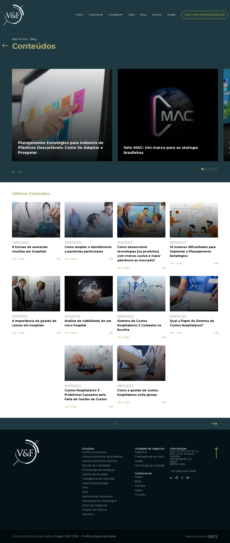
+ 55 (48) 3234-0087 (183, 471)
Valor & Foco (20, 39)
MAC (85, 487)
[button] (202, 169)
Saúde (139, 461)
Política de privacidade (99, 536)
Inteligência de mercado (98, 478)
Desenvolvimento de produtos (102, 456)
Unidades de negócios (149, 448)
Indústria (141, 452)
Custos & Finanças (94, 452)
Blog (143, 14)
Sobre (79, 14)
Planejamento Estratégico (99, 501)
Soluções (94, 14)
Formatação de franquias (98, 470)
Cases (131, 14)
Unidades (114, 14)
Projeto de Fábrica (94, 509)
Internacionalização (95, 483)
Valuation (88, 514)
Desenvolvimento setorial (99, 461)
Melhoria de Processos (97, 496)
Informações (178, 448)
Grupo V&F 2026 (66, 536)
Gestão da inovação (95, 474)
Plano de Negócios (94, 505)
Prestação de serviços (149, 456)
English (171, 14)
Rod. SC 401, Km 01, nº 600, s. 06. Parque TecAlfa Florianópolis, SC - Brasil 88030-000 (184, 457)
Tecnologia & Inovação (150, 465)
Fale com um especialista (205, 14)
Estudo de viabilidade (96, 465)
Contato (140, 494)
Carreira (157, 14)
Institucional (143, 473)
